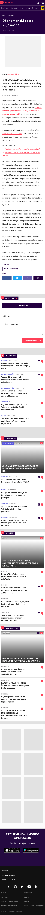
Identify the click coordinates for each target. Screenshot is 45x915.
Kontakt (27, 897)
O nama (4, 893)
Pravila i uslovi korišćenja (34, 906)
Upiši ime (6, 316)
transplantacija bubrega (12, 133)
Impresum (4, 897)
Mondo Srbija (8, 875)
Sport (4, 15)
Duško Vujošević (11, 269)
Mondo (5, 871)
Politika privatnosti (9, 906)
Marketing (28, 893)
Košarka (11, 15)
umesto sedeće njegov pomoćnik (22, 110)
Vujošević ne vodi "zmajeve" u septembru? (22, 149)
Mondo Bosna (8, 880)
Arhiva (26, 902)
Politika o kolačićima (9, 902)
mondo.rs (10, 74)
